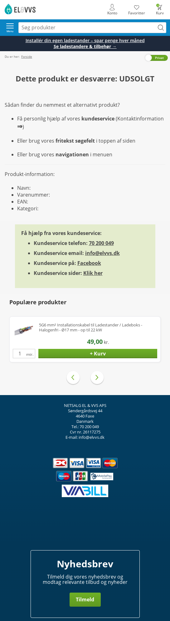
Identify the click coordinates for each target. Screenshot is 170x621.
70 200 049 (101, 243)
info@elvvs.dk (102, 253)
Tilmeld (85, 599)
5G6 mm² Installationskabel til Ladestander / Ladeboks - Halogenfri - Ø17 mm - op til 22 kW (90, 327)
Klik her (93, 273)
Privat (159, 58)
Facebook (89, 263)
